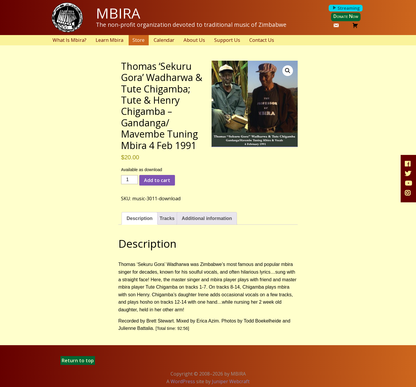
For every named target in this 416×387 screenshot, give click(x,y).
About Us (194, 40)
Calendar (164, 40)
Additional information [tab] (207, 218)
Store (138, 40)
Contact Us (261, 40)
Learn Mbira (109, 40)
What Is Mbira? (69, 40)
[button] (287, 70)
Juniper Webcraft (231, 381)
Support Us (227, 40)
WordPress (183, 381)
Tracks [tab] (167, 218)
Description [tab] (140, 218)
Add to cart (157, 180)
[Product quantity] (129, 179)
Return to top (78, 360)
